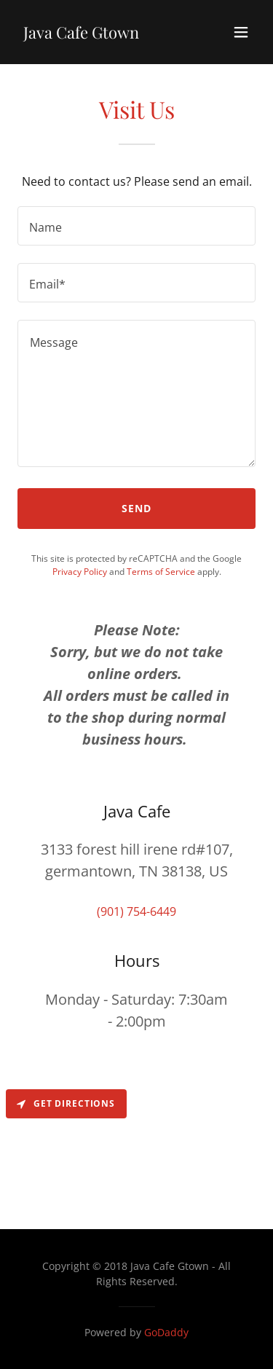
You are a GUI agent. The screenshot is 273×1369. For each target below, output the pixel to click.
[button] (241, 32)
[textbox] (136, 226)
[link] (81, 34)
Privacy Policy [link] (79, 571)
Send (136, 508)
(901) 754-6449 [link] (136, 911)
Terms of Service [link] (161, 571)
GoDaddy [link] (166, 1332)
